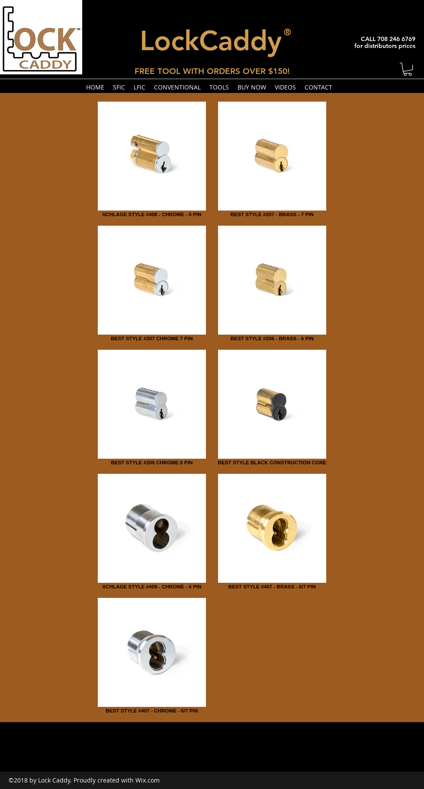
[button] (407, 69)
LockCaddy (211, 40)
